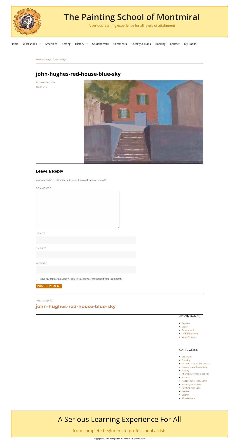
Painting (186, 377)
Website (41, 263)
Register (186, 323)
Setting (66, 44)
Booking (160, 44)
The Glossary (188, 398)
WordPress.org (189, 337)
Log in (185, 326)
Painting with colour (192, 384)
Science (185, 394)
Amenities (51, 44)
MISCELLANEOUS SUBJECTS (195, 373)
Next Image (60, 59)
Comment (43, 188)
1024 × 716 (41, 86)
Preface (186, 391)
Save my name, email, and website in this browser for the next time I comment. (80, 279)
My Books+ (191, 44)
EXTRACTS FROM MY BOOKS (196, 363)
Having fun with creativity (194, 367)
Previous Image (43, 59)
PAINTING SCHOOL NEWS (194, 380)
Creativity (186, 356)
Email (41, 248)
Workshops (30, 44)
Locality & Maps (141, 44)
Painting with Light (191, 387)
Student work (100, 44)
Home (14, 44)
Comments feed (190, 333)
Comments (120, 44)
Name (41, 233)
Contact (174, 44)
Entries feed (188, 330)
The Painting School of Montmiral (132, 16)
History (79, 44)
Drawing (186, 360)
